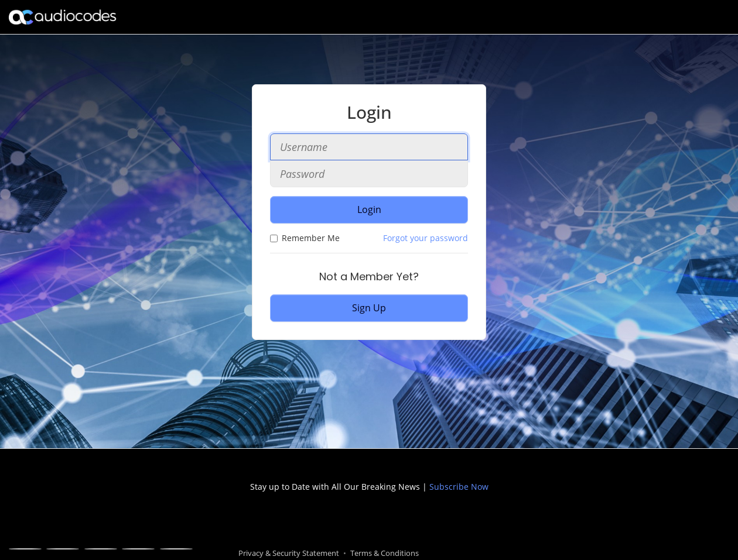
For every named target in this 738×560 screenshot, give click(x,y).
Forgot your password (425, 237)
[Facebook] (25, 548)
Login (369, 209)
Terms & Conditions (384, 553)
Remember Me (305, 237)
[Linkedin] (100, 548)
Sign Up (369, 307)
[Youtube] (138, 548)
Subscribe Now (457, 486)
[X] (62, 548)
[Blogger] (176, 548)
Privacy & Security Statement (288, 553)
